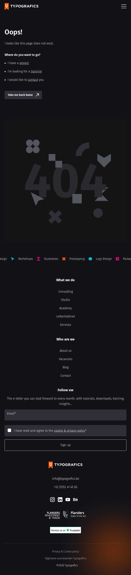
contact (33, 80)
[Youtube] (68, 499)
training (36, 71)
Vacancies (65, 359)
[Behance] (75, 499)
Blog (66, 367)
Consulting (65, 291)
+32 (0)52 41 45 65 (65, 487)
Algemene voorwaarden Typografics (65, 558)
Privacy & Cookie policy (65, 551)
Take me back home (20, 95)
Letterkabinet (65, 316)
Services (65, 325)
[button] (123, 6)
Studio (65, 300)
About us (65, 351)
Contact (65, 376)
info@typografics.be (65, 479)
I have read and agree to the (50, 431)
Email (11, 413)
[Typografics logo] (21, 6)
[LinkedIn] (60, 499)
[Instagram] (52, 499)
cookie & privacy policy (69, 431)
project (24, 63)
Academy (65, 308)
